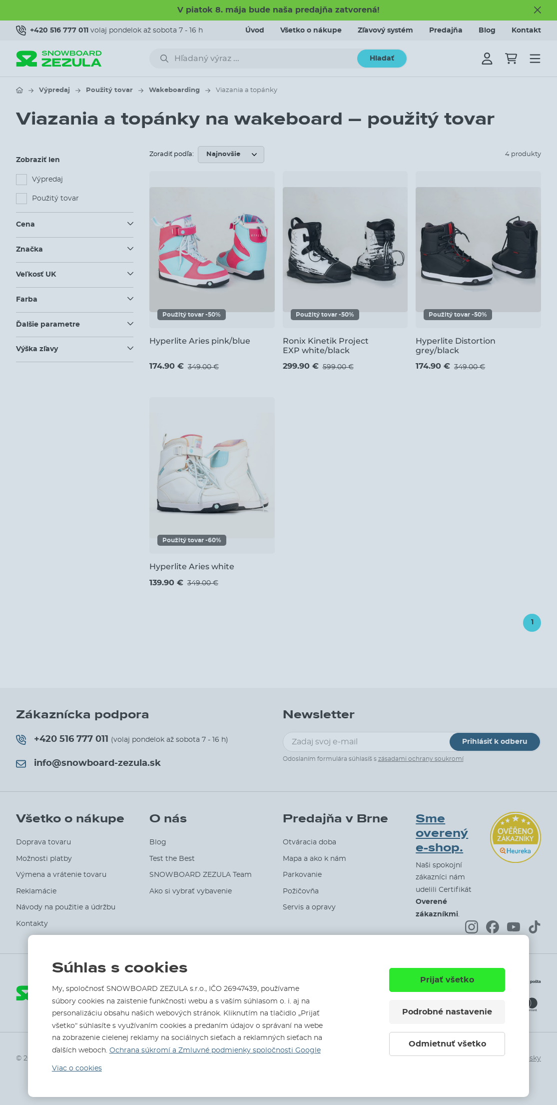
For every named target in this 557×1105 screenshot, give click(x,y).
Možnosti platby (44, 858)
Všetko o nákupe (311, 30)
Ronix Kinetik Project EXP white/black (326, 345)
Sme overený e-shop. (442, 833)
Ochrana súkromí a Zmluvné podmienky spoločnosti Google (215, 1050)
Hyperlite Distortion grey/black (456, 345)
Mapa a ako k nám (314, 858)
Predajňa (446, 30)
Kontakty (32, 923)
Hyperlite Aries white (191, 566)
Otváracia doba (309, 842)
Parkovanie (302, 874)
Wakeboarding (174, 90)
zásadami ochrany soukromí (421, 759)
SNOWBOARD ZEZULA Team (200, 874)
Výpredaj (54, 90)
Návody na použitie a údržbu (65, 907)
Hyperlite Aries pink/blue (199, 341)
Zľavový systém (385, 30)
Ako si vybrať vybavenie (190, 891)
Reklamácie (36, 891)
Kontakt (526, 30)
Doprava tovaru (43, 842)
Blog (487, 30)
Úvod (254, 30)
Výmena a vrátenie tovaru (61, 874)
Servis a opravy (309, 907)
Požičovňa (301, 891)
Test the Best (172, 858)
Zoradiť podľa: (171, 154)
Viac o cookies (77, 1068)
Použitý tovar (109, 90)
